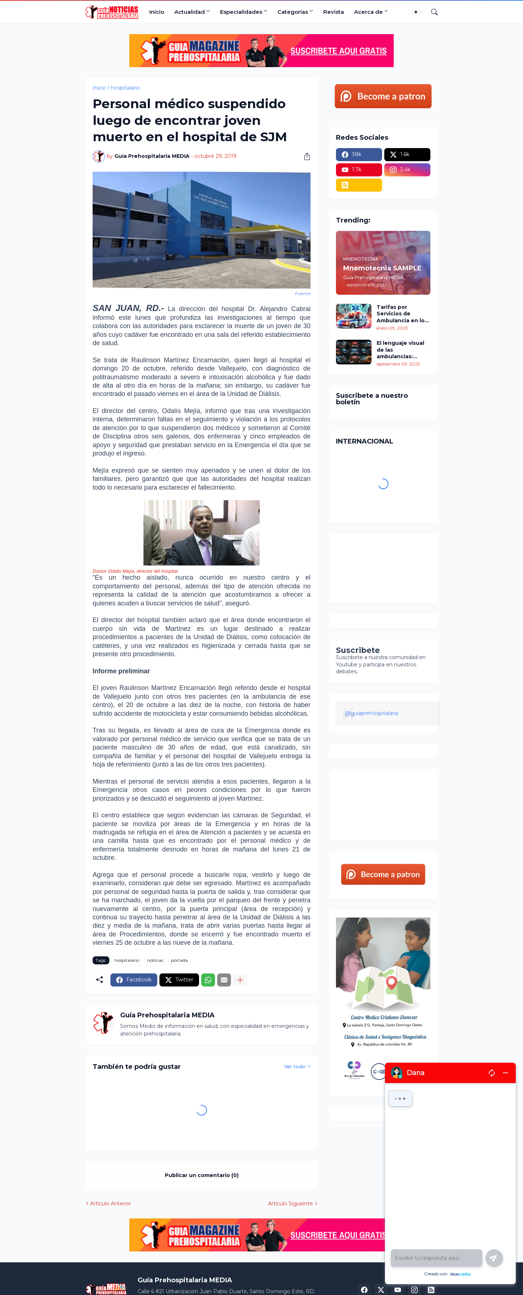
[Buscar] (431, 12)
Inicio (156, 11)
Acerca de (368, 11)
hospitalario (125, 87)
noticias (155, 960)
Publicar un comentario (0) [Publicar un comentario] (202, 1175)
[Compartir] (304, 156)
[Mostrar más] (240, 979)
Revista (333, 11)
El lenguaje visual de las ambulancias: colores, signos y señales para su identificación (400, 350)
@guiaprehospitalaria (371, 713)
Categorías (292, 11)
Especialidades (241, 11)
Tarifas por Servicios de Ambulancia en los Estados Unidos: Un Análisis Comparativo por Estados (403, 314)
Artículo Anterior (110, 1203)
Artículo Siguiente (290, 1203)
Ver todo (294, 1066)
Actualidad (189, 11)
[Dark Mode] (418, 12)
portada (179, 960)
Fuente (303, 293)
